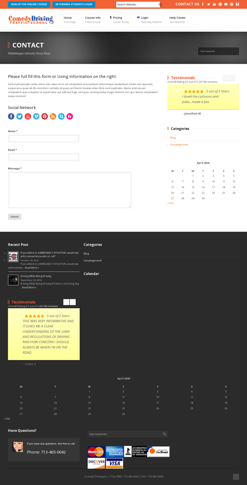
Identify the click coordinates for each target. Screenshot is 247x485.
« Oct (170, 203)
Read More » (32, 267)
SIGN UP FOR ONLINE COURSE (29, 4)
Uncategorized (179, 144)
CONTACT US (187, 4)
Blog (172, 137)
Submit (15, 216)
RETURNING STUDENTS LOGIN (74, 4)
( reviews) (208, 81)
